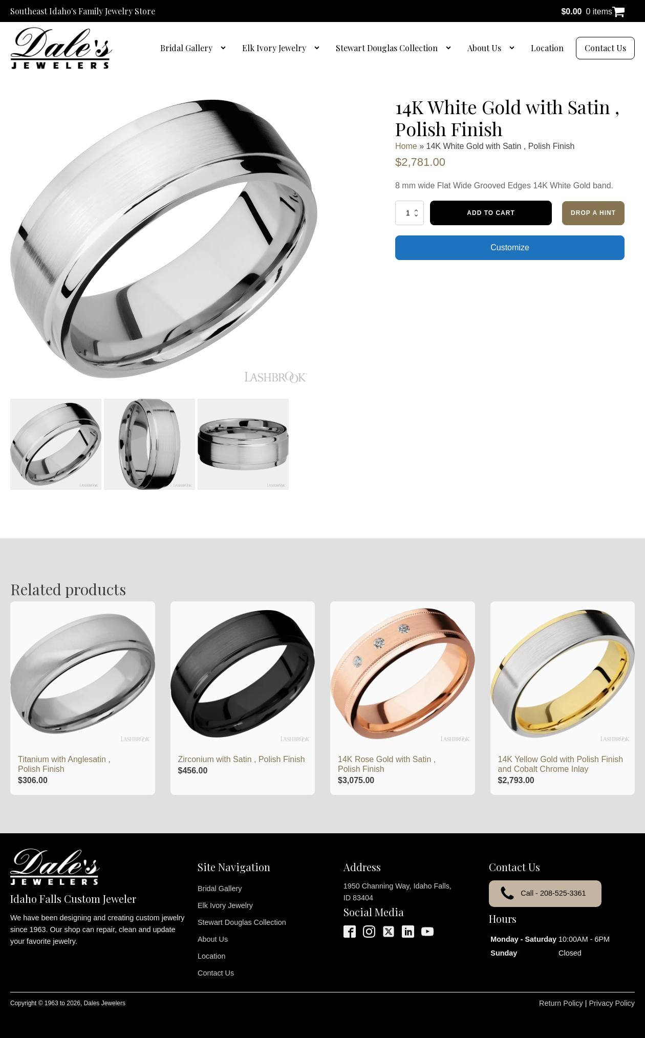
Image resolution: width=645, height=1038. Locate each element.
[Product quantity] (409, 213)
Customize (509, 247)
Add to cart (490, 213)
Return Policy (561, 1003)
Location (547, 47)
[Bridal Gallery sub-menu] (225, 48)
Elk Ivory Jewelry (274, 47)
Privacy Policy (612, 1003)
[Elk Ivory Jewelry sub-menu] (319, 48)
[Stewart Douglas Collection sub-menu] (450, 48)
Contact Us (605, 47)
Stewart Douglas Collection (387, 47)
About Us (484, 47)
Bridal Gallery (186, 47)
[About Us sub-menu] (514, 48)
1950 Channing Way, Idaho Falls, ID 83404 (397, 892)
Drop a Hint (593, 213)
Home (406, 146)
